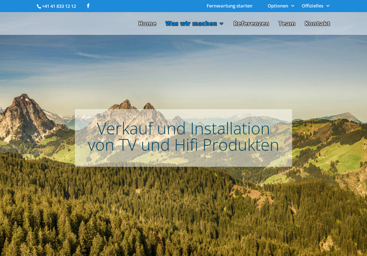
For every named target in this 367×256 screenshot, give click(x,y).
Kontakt (317, 24)
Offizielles (312, 6)
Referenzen (251, 24)
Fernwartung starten (229, 6)
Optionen (278, 6)
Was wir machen (191, 24)
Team (287, 24)
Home (147, 24)
